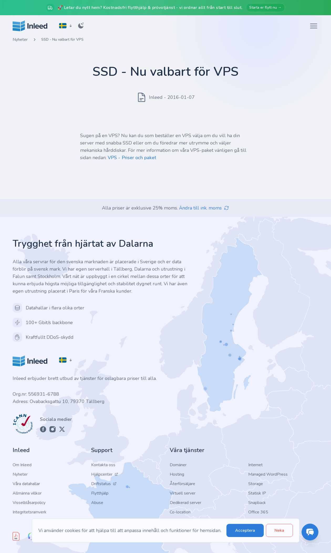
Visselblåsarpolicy (29, 503)
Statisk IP (257, 493)
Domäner (178, 465)
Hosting (177, 474)
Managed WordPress (268, 474)
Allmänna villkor (27, 493)
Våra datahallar (26, 484)
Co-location (180, 512)
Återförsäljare (182, 484)
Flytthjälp (99, 493)
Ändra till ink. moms (204, 208)
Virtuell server (182, 493)
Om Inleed (22, 465)
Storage (255, 484)
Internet (255, 465)
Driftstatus (104, 484)
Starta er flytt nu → (265, 7)
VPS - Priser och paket (132, 157)
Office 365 (258, 512)
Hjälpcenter (104, 474)
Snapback (257, 503)
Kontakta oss (103, 465)
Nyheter (20, 39)
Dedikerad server (185, 503)
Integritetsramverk (29, 512)
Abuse (97, 503)
